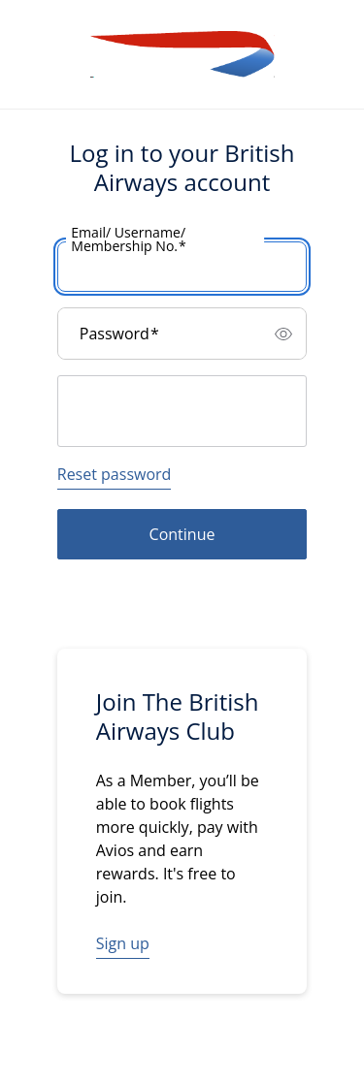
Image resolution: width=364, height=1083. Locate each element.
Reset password (114, 474)
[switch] (283, 333)
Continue (182, 534)
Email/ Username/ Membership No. (128, 239)
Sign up (122, 943)
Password (119, 333)
